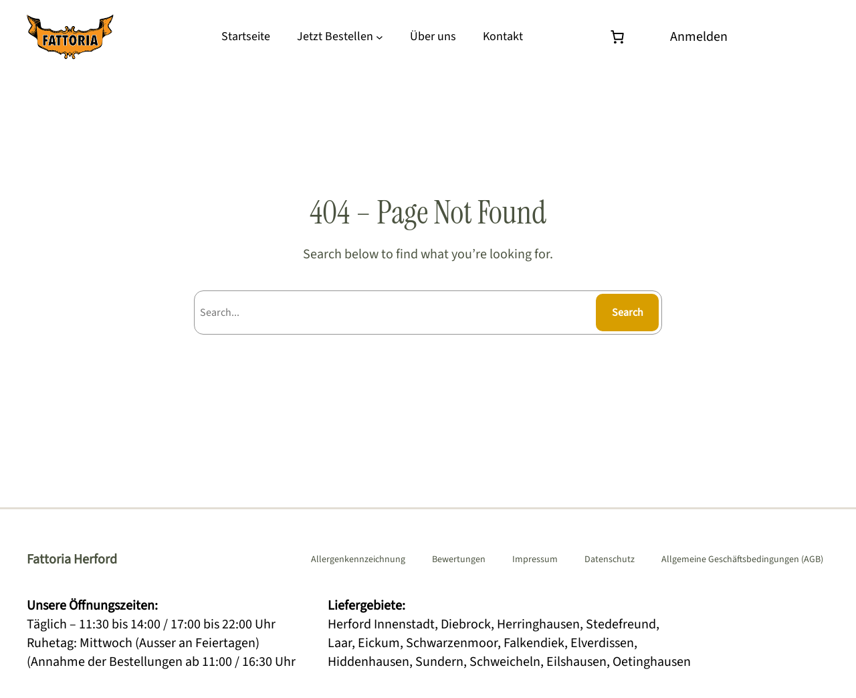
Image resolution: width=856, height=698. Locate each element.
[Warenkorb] (621, 37)
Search (627, 312)
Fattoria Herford (72, 559)
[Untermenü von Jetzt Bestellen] (379, 37)
